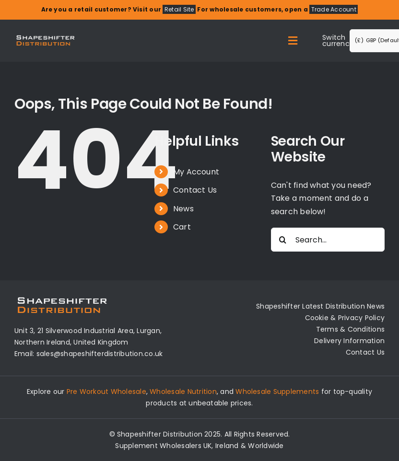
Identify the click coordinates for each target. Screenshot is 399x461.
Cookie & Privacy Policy (345, 318)
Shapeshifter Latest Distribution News (320, 306)
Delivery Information (349, 341)
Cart (182, 226)
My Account (196, 171)
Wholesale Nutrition (183, 391)
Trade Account (333, 9)
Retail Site (179, 9)
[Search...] (328, 240)
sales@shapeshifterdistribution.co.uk (99, 353)
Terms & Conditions (350, 329)
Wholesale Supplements (277, 391)
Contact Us (195, 190)
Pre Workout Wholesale (106, 391)
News (183, 208)
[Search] (283, 240)
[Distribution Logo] (45, 35)
